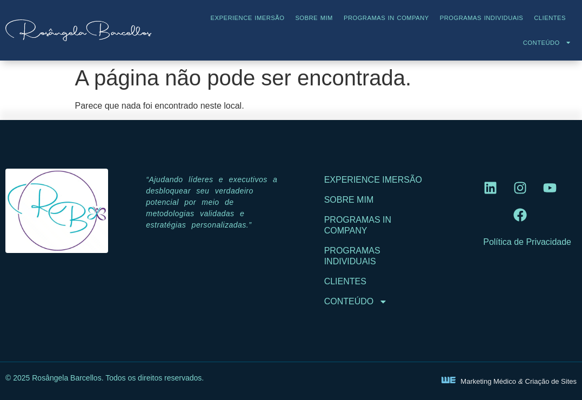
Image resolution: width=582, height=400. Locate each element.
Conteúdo (547, 42)
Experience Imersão (248, 18)
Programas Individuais (481, 18)
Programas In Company (386, 18)
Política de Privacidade (527, 241)
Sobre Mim (314, 18)
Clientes (550, 18)
